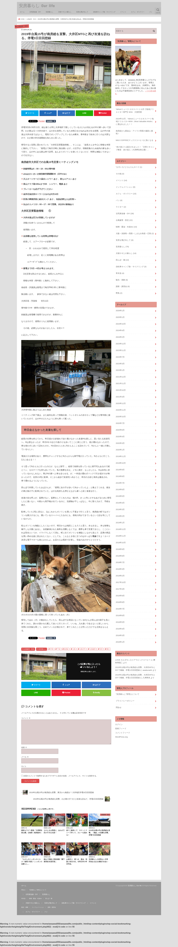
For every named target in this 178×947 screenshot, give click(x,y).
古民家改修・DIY (35, 12)
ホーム (22, 12)
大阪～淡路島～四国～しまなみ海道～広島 (135, 231)
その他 (120, 173)
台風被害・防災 (29, 649)
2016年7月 (120, 600)
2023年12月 (120, 340)
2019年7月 (120, 477)
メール (25, 757)
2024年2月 (120, 333)
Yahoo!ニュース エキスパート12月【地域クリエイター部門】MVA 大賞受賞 (135, 110)
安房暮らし (49, 12)
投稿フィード (120, 719)
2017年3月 (120, 581)
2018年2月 (120, 568)
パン (150, 12)
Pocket (41, 121)
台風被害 (93, 649)
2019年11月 (120, 451)
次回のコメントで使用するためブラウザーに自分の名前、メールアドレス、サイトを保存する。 (60, 776)
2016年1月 (120, 633)
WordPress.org (121, 727)
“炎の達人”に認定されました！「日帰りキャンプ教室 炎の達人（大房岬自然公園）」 (135, 147)
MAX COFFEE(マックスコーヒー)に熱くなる (134, 140)
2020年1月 (120, 444)
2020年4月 (120, 431)
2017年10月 (120, 574)
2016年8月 (120, 594)
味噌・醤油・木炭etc (126, 225)
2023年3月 (120, 359)
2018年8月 (120, 548)
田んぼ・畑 (122, 257)
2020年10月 (120, 412)
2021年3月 (120, 392)
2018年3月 (120, 561)
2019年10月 (120, 457)
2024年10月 (120, 320)
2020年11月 (120, 405)
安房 (101, 649)
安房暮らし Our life (37, 5)
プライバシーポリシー (125, 691)
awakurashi (147, 661)
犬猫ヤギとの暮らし (64, 12)
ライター (121, 205)
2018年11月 (120, 529)
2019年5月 (120, 490)
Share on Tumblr (51, 121)
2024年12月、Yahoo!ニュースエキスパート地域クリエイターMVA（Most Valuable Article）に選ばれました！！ (134, 121)
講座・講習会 (123, 283)
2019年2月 (120, 509)
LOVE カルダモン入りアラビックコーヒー (132, 651)
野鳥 (119, 290)
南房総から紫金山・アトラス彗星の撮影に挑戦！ (134, 131)
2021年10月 (120, 385)
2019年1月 (120, 516)
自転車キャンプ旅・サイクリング (104, 12)
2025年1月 (120, 314)
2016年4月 (120, 620)
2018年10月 (120, 535)
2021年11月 (120, 379)
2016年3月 (120, 626)
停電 (51, 649)
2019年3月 (120, 503)
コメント (25, 719)
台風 (74, 649)
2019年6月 (120, 483)
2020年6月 (120, 424)
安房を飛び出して (82, 12)
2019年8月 (120, 470)
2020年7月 (120, 418)
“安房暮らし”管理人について (127, 685)
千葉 (58, 649)
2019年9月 (120, 464)
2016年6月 (120, 607)
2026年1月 (120, 307)
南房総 (66, 649)
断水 (108, 649)
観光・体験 (122, 277)
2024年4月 (120, 327)
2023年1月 (120, 366)
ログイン (119, 715)
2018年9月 (120, 542)
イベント (123, 12)
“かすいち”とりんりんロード (129, 166)
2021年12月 (120, 372)
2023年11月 (120, 346)
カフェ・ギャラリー (137, 12)
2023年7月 (120, 353)
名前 (24, 748)
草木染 (120, 270)
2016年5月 (120, 613)
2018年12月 (120, 522)
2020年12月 (120, 398)
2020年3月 (120, 438)
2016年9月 (120, 587)
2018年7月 (120, 555)
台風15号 (82, 649)
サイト (23, 767)
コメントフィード (122, 723)
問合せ (118, 698)
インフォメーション (125, 186)
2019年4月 (120, 496)
